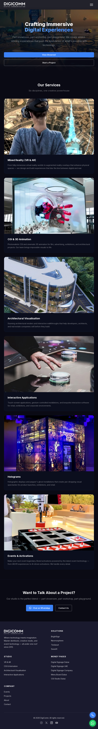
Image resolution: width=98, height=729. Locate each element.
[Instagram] (41, 723)
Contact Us (63, 608)
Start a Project (49, 63)
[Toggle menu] (91, 4)
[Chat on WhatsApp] (92, 723)
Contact (7, 704)
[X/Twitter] (46, 723)
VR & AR (7, 662)
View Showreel (49, 55)
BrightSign (55, 636)
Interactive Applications (14, 675)
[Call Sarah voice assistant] (93, 715)
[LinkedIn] (51, 723)
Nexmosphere (57, 641)
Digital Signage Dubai (60, 662)
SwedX (54, 649)
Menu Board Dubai (59, 675)
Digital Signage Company (62, 670)
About (6, 700)
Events (7, 692)
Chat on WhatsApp (39, 608)
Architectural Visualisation (15, 670)
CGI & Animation (11, 666)
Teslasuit (55, 645)
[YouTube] (56, 723)
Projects (7, 696)
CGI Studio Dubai (58, 679)
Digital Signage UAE (59, 666)
